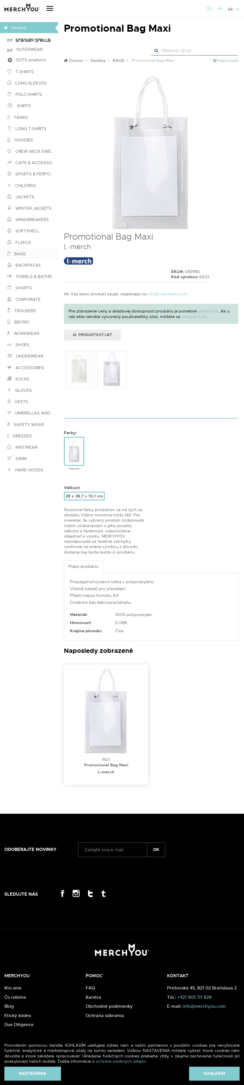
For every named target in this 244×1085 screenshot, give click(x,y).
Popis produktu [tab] (83, 566)
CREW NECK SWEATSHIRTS (32, 151)
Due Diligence (19, 1024)
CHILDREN (21, 185)
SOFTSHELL (23, 230)
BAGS (16, 253)
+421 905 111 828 (194, 997)
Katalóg (98, 60)
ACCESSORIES (25, 367)
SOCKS (18, 379)
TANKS (17, 117)
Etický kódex (17, 1015)
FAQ (90, 988)
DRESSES (19, 436)
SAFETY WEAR (25, 424)
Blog (9, 1006)
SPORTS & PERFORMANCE (32, 174)
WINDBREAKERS (28, 219)
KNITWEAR (22, 447)
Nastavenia (32, 1073)
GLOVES (19, 390)
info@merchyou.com (168, 294)
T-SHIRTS (20, 71)
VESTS (17, 401)
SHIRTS (19, 105)
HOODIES (20, 140)
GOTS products (26, 60)
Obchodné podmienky (109, 1006)
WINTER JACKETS (29, 208)
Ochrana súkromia (105, 1015)
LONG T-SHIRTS (26, 128)
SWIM (17, 458)
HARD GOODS (25, 470)
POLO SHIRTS (24, 94)
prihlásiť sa (208, 311)
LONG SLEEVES (27, 83)
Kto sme (12, 988)
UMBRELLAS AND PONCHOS (32, 413)
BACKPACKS (24, 265)
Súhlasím (214, 1073)
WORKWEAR (23, 333)
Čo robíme (15, 997)
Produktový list (92, 335)
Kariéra (93, 997)
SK (234, 9)
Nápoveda (225, 60)
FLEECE (19, 242)
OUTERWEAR (25, 49)
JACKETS (20, 197)
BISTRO (18, 322)
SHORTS (19, 287)
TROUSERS (21, 310)
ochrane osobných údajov (121, 1061)
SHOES (18, 344)
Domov (73, 60)
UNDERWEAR (25, 356)
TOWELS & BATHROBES (32, 276)
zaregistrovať (193, 316)
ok (156, 849)
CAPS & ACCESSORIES (32, 162)
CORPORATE (24, 299)
